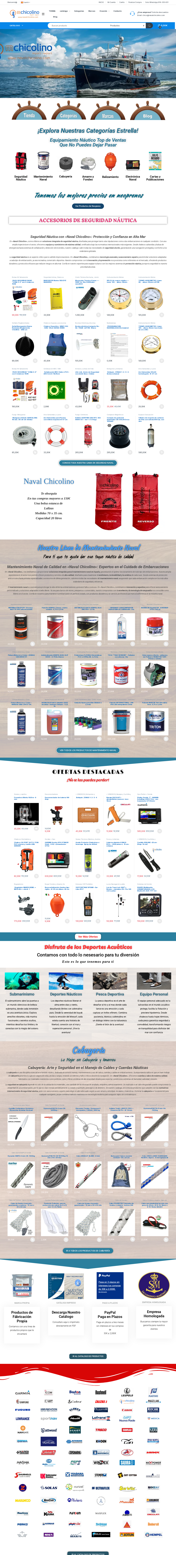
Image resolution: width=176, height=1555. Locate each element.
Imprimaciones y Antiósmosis (21, 604)
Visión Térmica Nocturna (84, 277)
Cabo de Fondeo (15, 1200)
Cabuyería (65, 176)
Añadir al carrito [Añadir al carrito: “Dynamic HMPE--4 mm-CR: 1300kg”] (32, 1192)
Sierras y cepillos (20, 794)
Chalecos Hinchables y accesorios (54, 278)
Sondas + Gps (50, 839)
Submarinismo (22, 994)
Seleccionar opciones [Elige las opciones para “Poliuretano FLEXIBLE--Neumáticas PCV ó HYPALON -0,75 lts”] (99, 691)
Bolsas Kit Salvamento (20, 277)
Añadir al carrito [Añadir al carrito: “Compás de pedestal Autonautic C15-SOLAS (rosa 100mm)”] (130, 452)
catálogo (64, 11)
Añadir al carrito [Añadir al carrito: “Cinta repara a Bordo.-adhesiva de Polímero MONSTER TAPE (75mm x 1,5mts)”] (166, 691)
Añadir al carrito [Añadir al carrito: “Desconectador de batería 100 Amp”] (67, 831)
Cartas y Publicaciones (155, 178)
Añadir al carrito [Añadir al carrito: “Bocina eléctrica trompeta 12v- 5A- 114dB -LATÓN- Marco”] (98, 360)
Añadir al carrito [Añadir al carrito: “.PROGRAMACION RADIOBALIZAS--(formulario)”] (130, 360)
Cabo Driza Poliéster (88, 1153)
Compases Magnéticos (115, 415)
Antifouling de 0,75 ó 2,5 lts (55, 604)
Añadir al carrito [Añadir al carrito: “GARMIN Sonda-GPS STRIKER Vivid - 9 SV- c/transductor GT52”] (67, 876)
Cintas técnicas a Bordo (154, 652)
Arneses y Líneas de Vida (84, 369)
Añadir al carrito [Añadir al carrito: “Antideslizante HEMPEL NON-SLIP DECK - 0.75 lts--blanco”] (66, 691)
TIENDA (52, 11)
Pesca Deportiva (110, 994)
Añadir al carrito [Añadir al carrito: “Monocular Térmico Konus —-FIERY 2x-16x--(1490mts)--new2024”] (98, 315)
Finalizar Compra (135, 2)
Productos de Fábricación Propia (22, 1316)
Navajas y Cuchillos (123, 794)
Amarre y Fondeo (88, 178)
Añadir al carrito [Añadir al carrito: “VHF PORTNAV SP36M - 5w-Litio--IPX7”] (98, 921)
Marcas (91, 11)
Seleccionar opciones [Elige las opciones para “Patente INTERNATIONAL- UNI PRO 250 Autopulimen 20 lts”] (132, 739)
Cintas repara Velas (93, 700)
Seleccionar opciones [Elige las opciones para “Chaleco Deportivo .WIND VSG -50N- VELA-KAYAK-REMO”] (66, 360)
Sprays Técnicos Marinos (85, 839)
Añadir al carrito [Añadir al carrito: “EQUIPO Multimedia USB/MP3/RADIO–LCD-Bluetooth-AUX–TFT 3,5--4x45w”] (159, 921)
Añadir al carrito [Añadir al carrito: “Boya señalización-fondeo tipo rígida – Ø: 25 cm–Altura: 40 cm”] (67, 921)
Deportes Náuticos (66, 994)
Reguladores (18, 884)
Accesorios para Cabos (21, 1105)
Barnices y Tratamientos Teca (121, 652)
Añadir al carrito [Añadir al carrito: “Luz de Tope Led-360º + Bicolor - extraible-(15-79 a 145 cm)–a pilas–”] (129, 921)
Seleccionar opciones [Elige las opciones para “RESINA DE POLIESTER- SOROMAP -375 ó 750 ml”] (166, 644)
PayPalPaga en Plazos (110, 1314)
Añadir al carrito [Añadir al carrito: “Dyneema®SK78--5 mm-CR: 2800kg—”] (66, 1144)
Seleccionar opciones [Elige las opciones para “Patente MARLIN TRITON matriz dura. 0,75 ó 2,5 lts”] (166, 739)
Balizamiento (110, 177)
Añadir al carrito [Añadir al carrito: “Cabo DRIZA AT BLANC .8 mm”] (99, 1192)
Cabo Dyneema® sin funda (54, 1105)
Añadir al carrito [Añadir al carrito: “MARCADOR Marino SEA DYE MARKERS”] (66, 315)
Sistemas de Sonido (144, 884)
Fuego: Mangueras (18, 415)
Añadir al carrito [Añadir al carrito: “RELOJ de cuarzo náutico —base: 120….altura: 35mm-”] (130, 315)
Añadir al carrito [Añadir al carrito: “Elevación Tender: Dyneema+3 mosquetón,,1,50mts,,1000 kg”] (99, 1144)
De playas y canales (55, 885)
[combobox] (78, 25)
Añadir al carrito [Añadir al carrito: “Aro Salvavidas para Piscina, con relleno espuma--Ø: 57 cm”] (66, 452)
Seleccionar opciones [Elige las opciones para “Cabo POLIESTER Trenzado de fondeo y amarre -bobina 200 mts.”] (132, 1239)
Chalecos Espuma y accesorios (55, 323)
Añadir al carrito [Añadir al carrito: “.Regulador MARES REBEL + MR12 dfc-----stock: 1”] (36, 921)
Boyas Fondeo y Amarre (53, 884)
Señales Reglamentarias (20, 323)
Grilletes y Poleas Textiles (121, 1105)
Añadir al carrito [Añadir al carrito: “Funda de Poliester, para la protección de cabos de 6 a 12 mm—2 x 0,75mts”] (66, 1239)
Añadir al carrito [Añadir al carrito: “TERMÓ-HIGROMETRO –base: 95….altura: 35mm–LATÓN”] (161, 315)
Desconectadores (51, 794)
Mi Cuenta (112, 2)
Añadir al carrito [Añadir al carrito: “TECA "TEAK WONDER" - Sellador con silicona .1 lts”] (132, 691)
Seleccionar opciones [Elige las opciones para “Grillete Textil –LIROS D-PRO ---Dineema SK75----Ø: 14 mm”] (132, 1144)
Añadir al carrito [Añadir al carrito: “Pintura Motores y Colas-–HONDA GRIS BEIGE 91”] (32, 691)
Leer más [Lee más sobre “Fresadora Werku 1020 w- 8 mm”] (36, 828)
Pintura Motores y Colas (21, 652)
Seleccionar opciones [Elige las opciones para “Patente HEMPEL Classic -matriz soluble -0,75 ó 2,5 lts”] (66, 644)
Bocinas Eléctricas (82, 323)
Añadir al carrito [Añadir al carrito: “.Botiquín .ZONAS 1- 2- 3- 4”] (98, 831)
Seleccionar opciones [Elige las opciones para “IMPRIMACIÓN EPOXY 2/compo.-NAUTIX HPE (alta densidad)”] (32, 644)
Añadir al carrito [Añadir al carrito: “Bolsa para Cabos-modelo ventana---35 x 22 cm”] (132, 1192)
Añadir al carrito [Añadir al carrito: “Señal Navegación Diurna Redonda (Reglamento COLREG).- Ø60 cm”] (35, 360)
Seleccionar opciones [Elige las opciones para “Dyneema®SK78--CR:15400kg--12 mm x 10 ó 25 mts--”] (66, 1192)
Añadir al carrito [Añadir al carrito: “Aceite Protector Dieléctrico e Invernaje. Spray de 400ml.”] (98, 876)
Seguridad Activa (50, 277)
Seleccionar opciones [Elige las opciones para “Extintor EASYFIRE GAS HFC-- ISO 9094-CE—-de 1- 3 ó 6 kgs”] (98, 452)
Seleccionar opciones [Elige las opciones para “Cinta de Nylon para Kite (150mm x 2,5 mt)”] (99, 739)
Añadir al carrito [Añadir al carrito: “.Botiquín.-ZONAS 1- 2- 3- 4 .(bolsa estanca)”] (130, 406)
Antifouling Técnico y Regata (87, 652)
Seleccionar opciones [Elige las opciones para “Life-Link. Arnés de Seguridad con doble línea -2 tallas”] (98, 406)
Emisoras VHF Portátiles (84, 884)
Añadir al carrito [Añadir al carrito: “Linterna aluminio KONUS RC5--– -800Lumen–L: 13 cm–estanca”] (129, 876)
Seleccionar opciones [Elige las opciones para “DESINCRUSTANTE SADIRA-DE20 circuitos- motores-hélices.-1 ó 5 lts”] (66, 739)
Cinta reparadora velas (83, 699)
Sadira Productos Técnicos (54, 699)
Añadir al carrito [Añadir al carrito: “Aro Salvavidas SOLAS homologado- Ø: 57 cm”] (161, 406)
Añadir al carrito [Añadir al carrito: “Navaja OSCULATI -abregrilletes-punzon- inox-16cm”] (129, 831)
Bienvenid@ (12, 2)
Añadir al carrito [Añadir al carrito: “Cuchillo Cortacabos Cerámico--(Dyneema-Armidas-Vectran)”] (32, 1144)
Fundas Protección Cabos (54, 1200)
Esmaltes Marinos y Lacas (54, 652)
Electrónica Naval (133, 178)
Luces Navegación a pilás (115, 884)
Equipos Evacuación (145, 415)
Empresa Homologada (154, 1314)
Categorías (79, 11)
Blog (55, 17)
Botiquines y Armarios (115, 369)
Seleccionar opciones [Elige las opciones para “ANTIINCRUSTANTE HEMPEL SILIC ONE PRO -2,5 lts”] (99, 644)
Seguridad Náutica (20, 178)
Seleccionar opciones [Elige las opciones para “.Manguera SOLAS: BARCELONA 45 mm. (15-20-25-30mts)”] (35, 452)
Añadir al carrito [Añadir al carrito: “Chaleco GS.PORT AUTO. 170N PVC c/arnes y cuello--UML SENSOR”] (36, 876)
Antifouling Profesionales (117, 699)
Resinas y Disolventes (155, 604)
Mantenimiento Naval (43, 178)
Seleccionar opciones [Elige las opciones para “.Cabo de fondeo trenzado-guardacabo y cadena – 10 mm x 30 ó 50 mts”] (32, 1239)
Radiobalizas (111, 323)
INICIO (101, 2)
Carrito (122, 2)
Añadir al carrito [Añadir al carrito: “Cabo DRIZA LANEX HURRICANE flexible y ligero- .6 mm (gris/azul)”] (166, 1192)
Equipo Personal (154, 994)
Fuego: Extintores (81, 415)
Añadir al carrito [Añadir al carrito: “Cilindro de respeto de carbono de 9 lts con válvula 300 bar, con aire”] (161, 452)
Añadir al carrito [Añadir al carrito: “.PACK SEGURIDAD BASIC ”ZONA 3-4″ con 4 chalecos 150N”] (35, 315)
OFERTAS (130, 699)
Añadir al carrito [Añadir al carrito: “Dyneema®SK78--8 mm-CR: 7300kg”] (166, 1144)
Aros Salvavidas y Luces (147, 369)
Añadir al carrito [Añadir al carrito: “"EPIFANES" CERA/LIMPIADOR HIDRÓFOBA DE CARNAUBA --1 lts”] (132, 644)
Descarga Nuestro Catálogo (66, 1314)
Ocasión (103, 11)
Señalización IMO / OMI (52, 369)
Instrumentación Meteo (115, 277)
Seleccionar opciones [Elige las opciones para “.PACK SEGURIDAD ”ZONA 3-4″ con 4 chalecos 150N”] (35, 406)
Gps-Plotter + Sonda (144, 794)
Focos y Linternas (112, 839)
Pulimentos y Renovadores (121, 604)
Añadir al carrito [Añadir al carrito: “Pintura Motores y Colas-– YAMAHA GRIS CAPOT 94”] (32, 739)
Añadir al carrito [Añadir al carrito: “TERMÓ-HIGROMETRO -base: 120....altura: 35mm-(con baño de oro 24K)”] (161, 360)
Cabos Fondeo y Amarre (26, 1201)
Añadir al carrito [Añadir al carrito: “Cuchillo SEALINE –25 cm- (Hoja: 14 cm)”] (159, 876)
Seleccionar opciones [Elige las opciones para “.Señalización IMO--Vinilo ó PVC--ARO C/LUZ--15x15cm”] (66, 406)
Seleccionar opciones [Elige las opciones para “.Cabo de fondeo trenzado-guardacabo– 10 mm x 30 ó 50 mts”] (99, 1239)
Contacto (117, 11)
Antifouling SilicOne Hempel (88, 604)
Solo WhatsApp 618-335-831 (156, 2)
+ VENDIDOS (80, 794)
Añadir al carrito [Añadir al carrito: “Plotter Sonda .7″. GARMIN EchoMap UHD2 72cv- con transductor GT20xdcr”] (159, 831)
